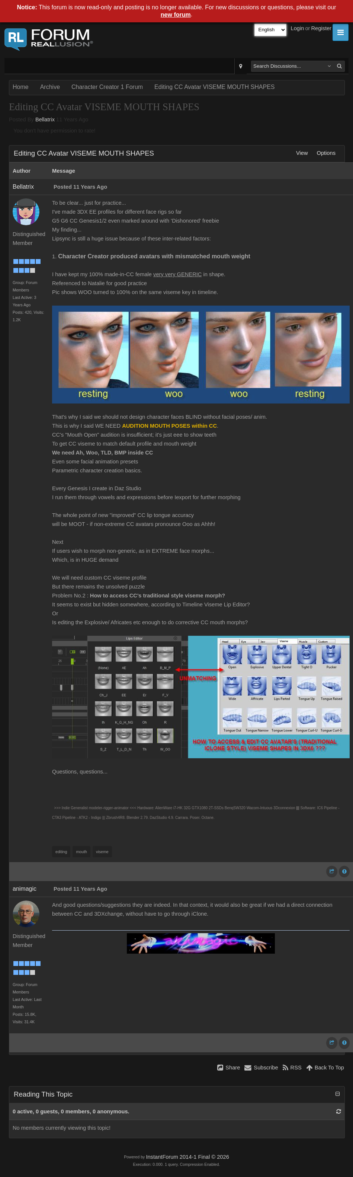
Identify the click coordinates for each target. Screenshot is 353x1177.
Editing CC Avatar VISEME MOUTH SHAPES (214, 87)
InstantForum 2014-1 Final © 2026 (187, 1157)
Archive (50, 87)
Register (321, 28)
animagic (24, 889)
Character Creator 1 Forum (107, 87)
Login (297, 28)
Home (21, 87)
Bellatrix (45, 119)
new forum (176, 15)
